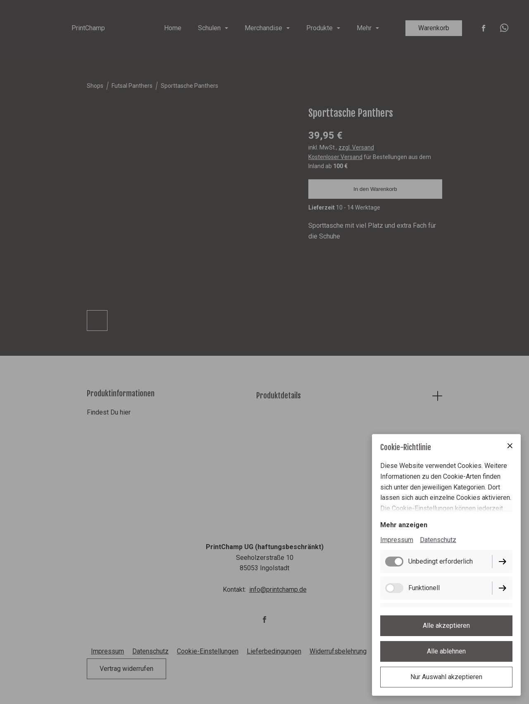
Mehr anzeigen (403, 525)
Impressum (396, 540)
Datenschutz (438, 540)
